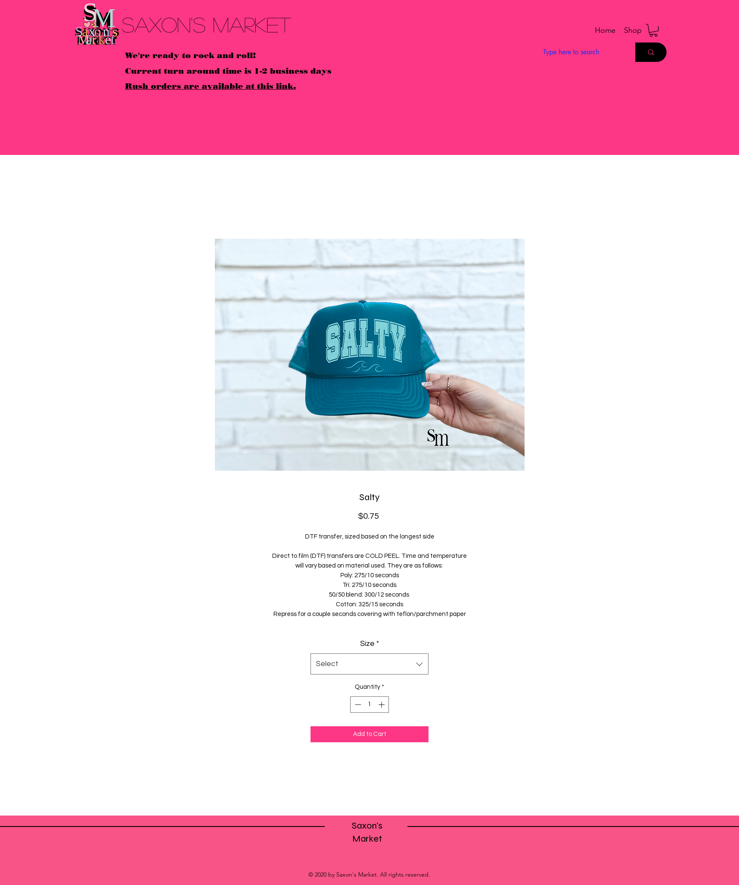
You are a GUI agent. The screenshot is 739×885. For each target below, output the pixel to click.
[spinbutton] (370, 704)
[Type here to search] (580, 52)
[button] (633, 30)
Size (369, 644)
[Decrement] (357, 704)
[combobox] (369, 663)
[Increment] (382, 704)
